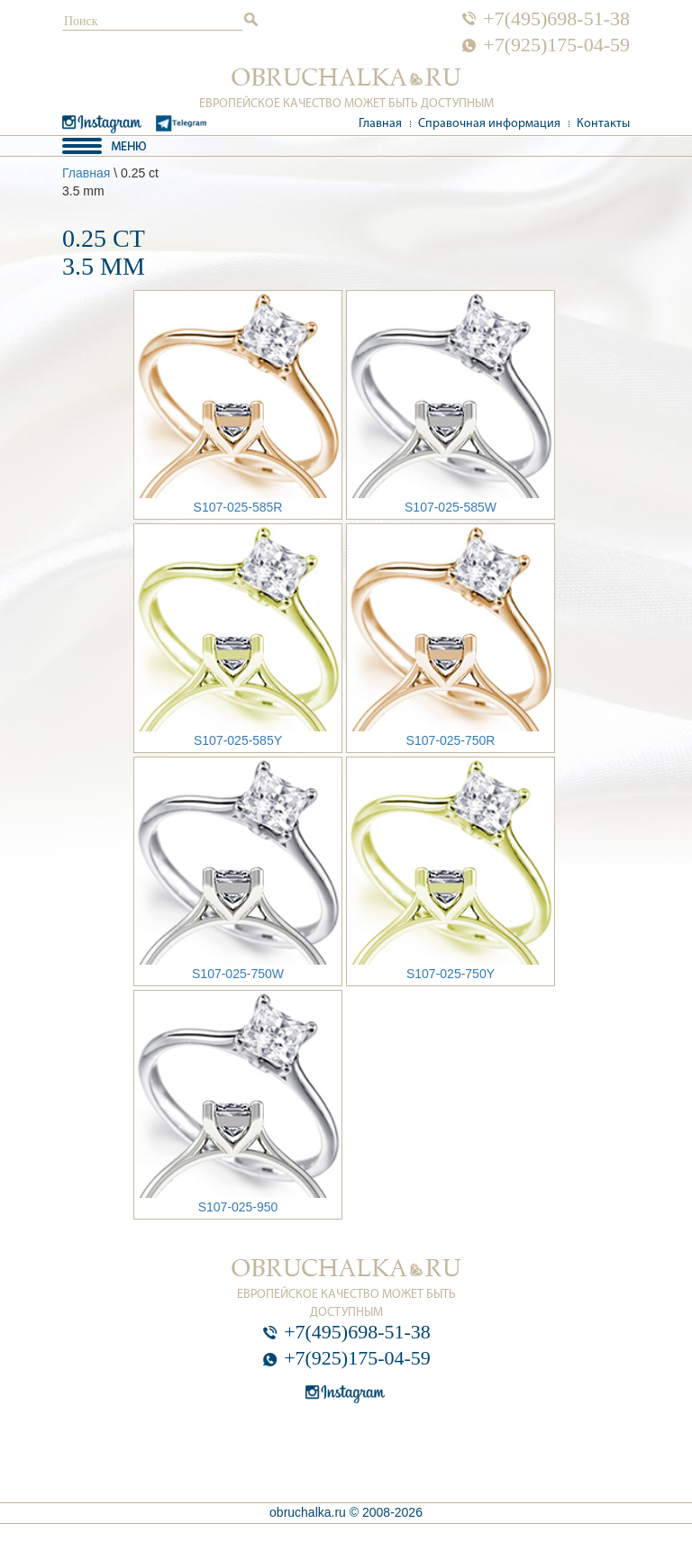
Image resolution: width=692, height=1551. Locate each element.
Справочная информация (489, 124)
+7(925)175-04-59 (556, 45)
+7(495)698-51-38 (556, 19)
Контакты (603, 124)
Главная (380, 124)
